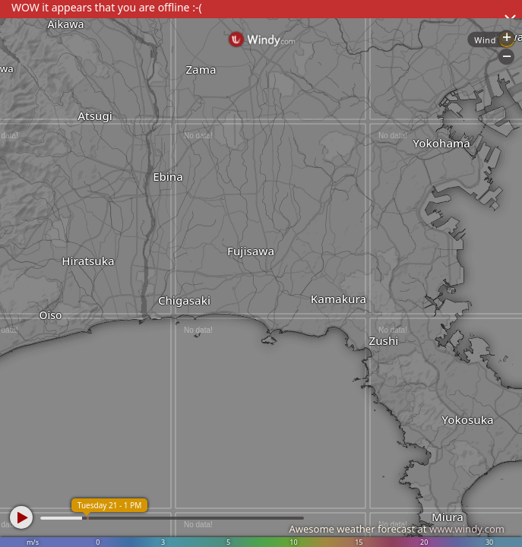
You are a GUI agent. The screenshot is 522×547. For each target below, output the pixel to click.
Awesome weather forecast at (397, 529)
